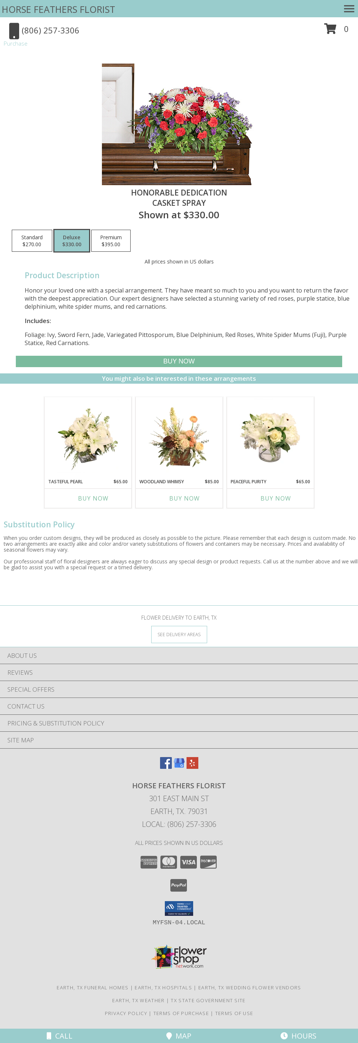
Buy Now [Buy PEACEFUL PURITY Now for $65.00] (275, 498)
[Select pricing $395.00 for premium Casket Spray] (111, 240)
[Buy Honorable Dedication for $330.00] (179, 361)
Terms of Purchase (181, 1013)
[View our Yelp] (192, 766)
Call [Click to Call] (59, 1036)
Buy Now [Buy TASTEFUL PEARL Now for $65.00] (93, 498)
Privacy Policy (126, 1013)
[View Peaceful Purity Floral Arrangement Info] (270, 436)
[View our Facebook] (166, 766)
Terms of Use (234, 1013)
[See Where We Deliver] (179, 634)
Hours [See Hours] (298, 1036)
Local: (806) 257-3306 (179, 824)
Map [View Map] (178, 1036)
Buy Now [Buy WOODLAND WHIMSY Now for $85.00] (184, 498)
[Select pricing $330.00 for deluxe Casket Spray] (71, 240)
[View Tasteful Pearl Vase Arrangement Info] (87, 436)
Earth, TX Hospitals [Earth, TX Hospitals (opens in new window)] (163, 987)
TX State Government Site (208, 1000)
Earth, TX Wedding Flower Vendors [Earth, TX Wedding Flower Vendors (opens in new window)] (249, 987)
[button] (336, 31)
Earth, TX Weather (138, 1000)
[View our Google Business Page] (179, 766)
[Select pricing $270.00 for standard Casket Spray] (32, 240)
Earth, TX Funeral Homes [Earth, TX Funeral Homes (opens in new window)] (92, 987)
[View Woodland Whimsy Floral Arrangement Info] (179, 436)
